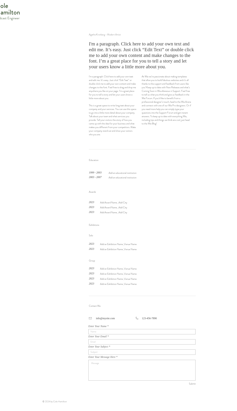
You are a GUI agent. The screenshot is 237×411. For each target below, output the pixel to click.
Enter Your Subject (98, 346)
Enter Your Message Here (102, 357)
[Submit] (184, 383)
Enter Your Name (97, 326)
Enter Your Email (97, 336)
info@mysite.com (105, 318)
